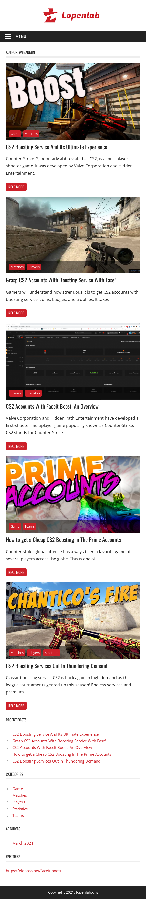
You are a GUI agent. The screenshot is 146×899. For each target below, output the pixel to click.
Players (34, 267)
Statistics (33, 393)
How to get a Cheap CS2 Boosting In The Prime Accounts (63, 539)
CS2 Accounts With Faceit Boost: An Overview (52, 406)
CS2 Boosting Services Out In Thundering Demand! (57, 666)
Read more (16, 186)
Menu (20, 36)
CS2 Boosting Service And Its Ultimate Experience (56, 147)
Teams (30, 526)
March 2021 (23, 843)
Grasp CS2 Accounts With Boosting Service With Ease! (61, 280)
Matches (31, 133)
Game (15, 133)
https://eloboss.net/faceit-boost (33, 870)
